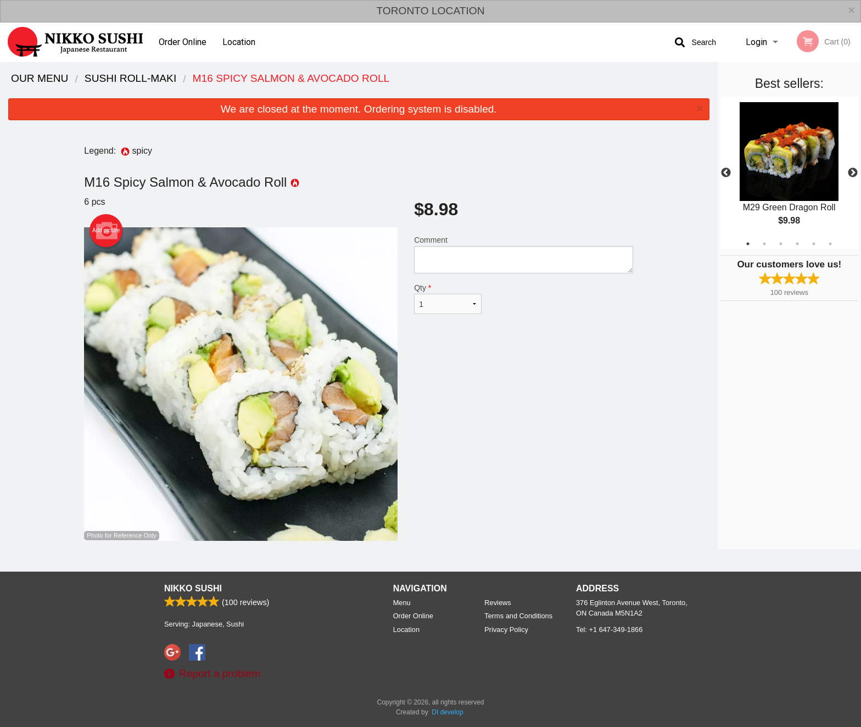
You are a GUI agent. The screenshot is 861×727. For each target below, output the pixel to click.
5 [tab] (813, 243)
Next (852, 172)
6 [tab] (830, 243)
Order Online (182, 42)
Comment (523, 254)
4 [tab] (797, 243)
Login (756, 42)
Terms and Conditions (518, 616)
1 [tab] (747, 243)
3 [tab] (780, 243)
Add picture (106, 230)
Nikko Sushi (193, 588)
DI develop (447, 712)
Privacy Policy (506, 629)
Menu (402, 603)
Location (238, 42)
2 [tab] (764, 243)
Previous (725, 172)
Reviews (497, 603)
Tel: (609, 629)
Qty (447, 298)
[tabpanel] (789, 173)
